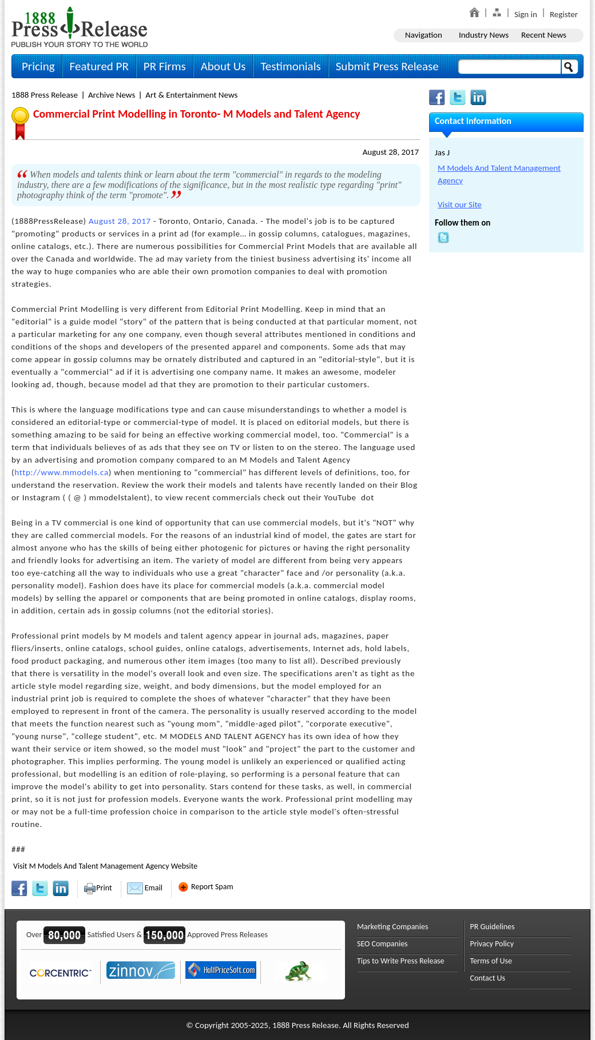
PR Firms (165, 66)
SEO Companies (382, 944)
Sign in (525, 14)
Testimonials (290, 66)
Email (144, 888)
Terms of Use (491, 961)
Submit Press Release (387, 66)
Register (564, 14)
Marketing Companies (392, 926)
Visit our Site (460, 204)
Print (98, 888)
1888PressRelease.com (79, 26)
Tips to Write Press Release (401, 961)
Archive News (111, 95)
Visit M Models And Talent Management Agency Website (105, 866)
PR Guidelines (492, 926)
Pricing (38, 66)
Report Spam (205, 887)
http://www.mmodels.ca (61, 472)
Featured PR (99, 66)
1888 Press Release (44, 95)
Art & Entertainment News (191, 95)
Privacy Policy (492, 944)
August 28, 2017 (391, 152)
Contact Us (488, 978)
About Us (223, 66)
